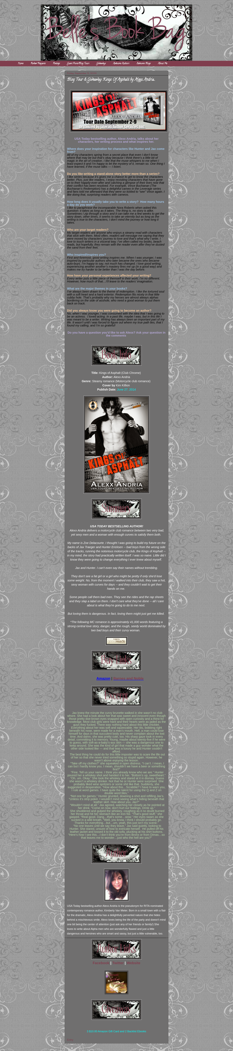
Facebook (101, 963)
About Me (162, 63)
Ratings (56, 63)
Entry (70, 1039)
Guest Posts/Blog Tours (78, 63)
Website (133, 963)
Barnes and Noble (128, 678)
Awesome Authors (121, 63)
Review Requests (38, 63)
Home (20, 63)
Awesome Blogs (144, 63)
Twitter (118, 963)
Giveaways (101, 63)
